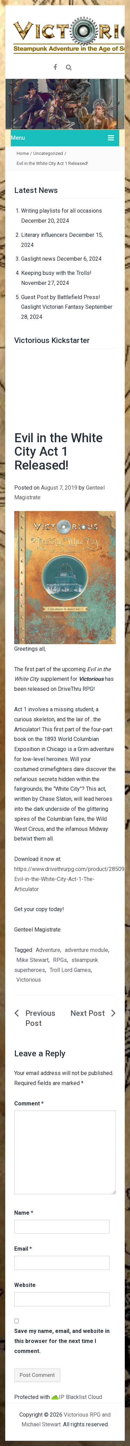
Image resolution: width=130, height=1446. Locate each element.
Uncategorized (48, 153)
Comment (29, 1103)
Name (23, 1212)
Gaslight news (38, 259)
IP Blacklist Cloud (80, 1397)
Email (23, 1248)
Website (25, 1285)
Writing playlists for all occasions (61, 210)
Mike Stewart (32, 960)
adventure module (86, 950)
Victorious (28, 979)
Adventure (48, 950)
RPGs (60, 960)
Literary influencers (44, 235)
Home (23, 153)
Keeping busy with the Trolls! (56, 273)
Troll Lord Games (70, 970)
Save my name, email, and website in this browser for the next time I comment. (62, 1341)
